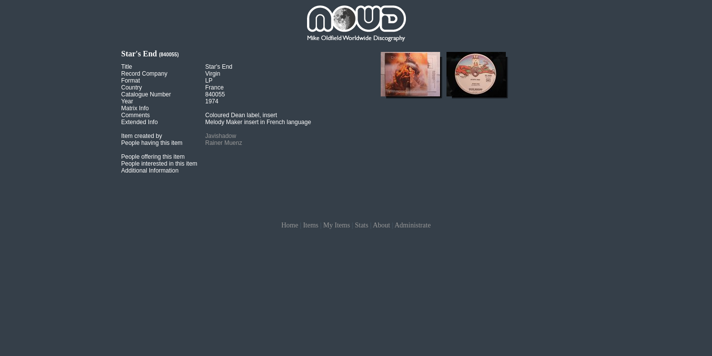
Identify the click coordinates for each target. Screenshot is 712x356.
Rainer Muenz (223, 142)
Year (127, 101)
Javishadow (220, 136)
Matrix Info (135, 108)
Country (131, 87)
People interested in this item (159, 163)
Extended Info (139, 122)
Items (310, 225)
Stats (361, 225)
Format (130, 80)
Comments (135, 115)
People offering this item (153, 156)
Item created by (141, 136)
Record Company (144, 73)
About (381, 225)
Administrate (413, 225)
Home (289, 225)
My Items (336, 225)
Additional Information (149, 170)
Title (126, 66)
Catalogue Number (146, 94)
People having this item (151, 142)
